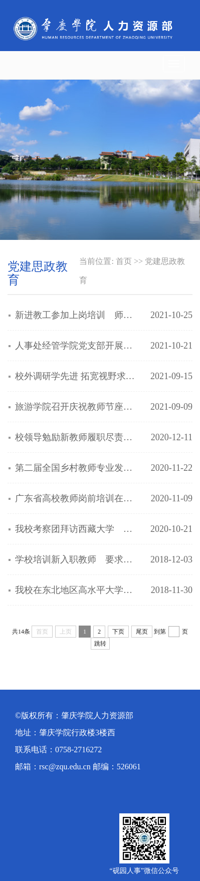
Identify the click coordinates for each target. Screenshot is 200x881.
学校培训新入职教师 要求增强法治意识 (77, 559)
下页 (118, 631)
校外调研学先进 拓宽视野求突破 (77, 376)
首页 (124, 261)
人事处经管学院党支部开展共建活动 (77, 346)
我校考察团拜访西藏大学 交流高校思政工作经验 (77, 529)
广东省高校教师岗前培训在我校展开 (77, 498)
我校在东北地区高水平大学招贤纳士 (77, 590)
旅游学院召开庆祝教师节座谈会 (77, 407)
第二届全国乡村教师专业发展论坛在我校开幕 (77, 468)
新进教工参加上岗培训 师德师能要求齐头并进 (77, 315)
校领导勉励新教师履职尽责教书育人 (77, 437)
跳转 (100, 643)
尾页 (142, 631)
